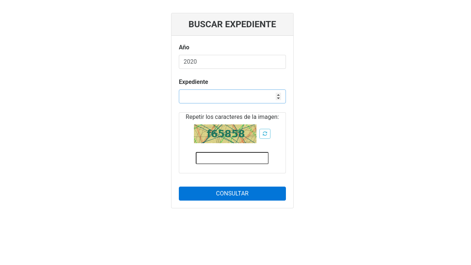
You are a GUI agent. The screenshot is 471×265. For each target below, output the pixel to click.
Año (184, 47)
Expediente (193, 81)
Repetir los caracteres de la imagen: (232, 116)
